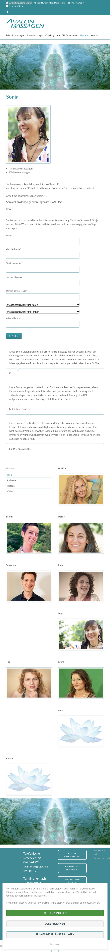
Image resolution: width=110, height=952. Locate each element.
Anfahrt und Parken (72, 881)
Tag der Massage (15, 276)
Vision (10, 491)
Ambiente (11, 480)
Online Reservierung (72, 855)
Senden (13, 336)
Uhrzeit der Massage (16, 290)
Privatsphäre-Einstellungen (55, 934)
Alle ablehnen (55, 923)
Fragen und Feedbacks (72, 868)
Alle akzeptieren (55, 912)
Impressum (55, 944)
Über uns (10, 468)
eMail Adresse (13, 249)
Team (9, 474)
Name (11, 235)
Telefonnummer (14, 263)
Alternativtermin (14, 318)
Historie (11, 485)
